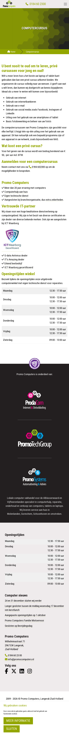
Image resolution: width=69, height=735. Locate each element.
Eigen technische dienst (16, 195)
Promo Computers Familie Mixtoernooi (24, 620)
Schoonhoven (40, 513)
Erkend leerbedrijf (13, 263)
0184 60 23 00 (15, 655)
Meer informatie (18, 721)
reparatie (56, 501)
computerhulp (44, 501)
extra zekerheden (54, 199)
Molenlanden (13, 513)
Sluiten (11, 729)
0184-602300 (38, 166)
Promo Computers (39, 127)
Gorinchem (26, 513)
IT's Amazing (10, 259)
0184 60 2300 (38, 4)
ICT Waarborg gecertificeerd (18, 267)
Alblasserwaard (51, 498)
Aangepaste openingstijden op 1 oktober (25, 615)
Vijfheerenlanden (15, 501)
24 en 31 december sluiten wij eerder (23, 600)
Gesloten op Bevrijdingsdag (18, 625)
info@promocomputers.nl (21, 659)
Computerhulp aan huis (16, 191)
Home (11, 51)
